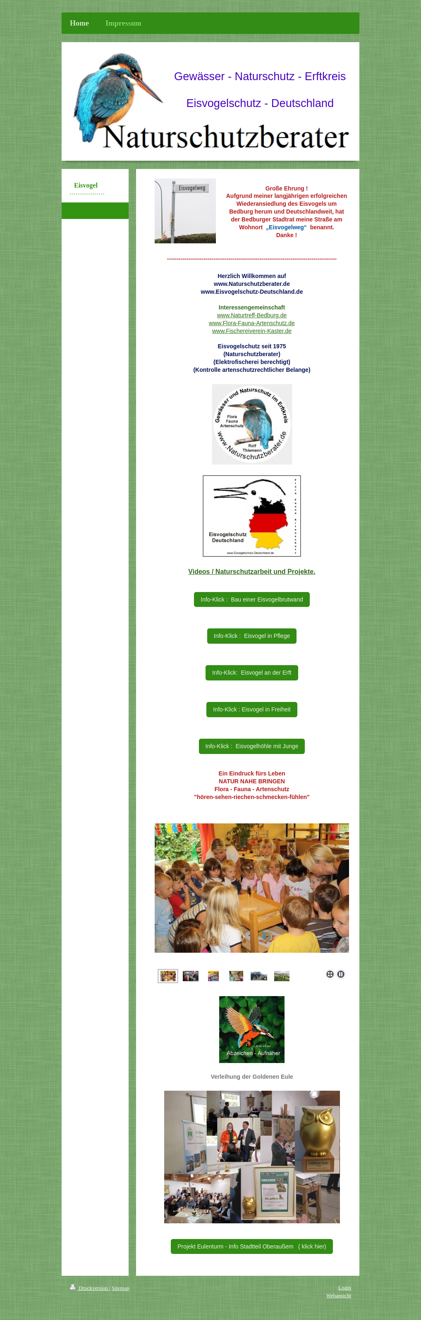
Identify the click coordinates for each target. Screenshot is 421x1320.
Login (344, 1287)
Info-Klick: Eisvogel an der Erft (251, 672)
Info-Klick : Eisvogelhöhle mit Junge (252, 746)
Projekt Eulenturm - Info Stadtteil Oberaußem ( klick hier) (251, 1246)
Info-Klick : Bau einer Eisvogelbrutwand (252, 599)
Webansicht (338, 1295)
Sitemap (120, 1288)
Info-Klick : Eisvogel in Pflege (252, 636)
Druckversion (89, 1288)
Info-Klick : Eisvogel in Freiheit (252, 709)
